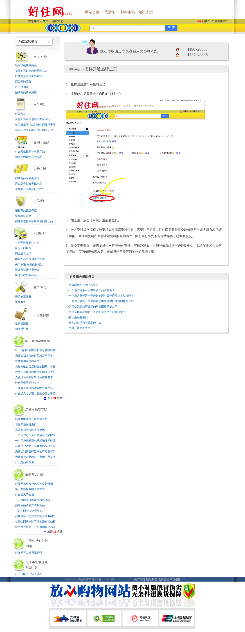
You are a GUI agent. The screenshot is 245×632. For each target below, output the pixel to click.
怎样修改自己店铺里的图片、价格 (35, 366)
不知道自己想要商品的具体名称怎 (35, 516)
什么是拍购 (22, 87)
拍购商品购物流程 (26, 92)
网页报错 (175, 579)
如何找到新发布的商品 (28, 156)
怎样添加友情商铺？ (27, 361)
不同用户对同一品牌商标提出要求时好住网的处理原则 (101, 301)
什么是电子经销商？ (27, 382)
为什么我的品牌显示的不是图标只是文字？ (94, 306)
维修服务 (20, 302)
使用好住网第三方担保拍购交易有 (35, 527)
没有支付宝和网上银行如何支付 (34, 130)
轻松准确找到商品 (26, 65)
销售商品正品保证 (26, 210)
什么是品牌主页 (24, 462)
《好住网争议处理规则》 (30, 510)
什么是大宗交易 (24, 494)
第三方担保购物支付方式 (30, 489)
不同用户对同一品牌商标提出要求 (35, 446)
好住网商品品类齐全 (27, 178)
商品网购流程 (23, 81)
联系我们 (151, 579)
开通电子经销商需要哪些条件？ (34, 388)
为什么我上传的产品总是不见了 (34, 355)
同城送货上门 (23, 253)
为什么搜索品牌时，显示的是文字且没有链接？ (97, 312)
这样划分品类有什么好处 (30, 189)
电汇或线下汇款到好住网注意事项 (35, 124)
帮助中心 (74, 69)
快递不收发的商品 (26, 275)
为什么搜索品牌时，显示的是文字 (35, 456)
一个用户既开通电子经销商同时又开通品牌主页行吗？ (101, 295)
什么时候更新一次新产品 (30, 151)
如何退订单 (22, 328)
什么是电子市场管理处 (28, 574)
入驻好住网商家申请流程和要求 (34, 377)
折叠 (58, 398)
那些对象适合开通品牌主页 (31, 419)
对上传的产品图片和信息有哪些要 (35, 350)
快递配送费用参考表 (27, 269)
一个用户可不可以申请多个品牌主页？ (92, 290)
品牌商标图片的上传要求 (30, 429)
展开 (48, 398)
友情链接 (163, 579)
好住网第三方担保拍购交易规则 (34, 483)
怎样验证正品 (23, 216)
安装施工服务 (23, 296)
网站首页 (92, 12)
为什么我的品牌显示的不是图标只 (35, 451)
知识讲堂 (145, 12)
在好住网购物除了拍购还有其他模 (35, 521)
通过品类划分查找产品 (28, 183)
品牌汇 (110, 12)
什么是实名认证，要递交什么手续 (35, 393)
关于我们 (139, 579)
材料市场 (128, 12)
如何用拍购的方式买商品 (30, 505)
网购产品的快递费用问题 (30, 259)
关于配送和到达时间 (27, 242)
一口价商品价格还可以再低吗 (32, 499)
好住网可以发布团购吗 (28, 552)
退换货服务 (22, 323)
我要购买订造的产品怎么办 (31, 70)
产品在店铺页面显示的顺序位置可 (35, 371)
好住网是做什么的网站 (28, 76)
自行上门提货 (23, 248)
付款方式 (20, 113)
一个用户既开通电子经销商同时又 (35, 440)
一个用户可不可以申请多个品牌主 (35, 435)
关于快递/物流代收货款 (29, 264)
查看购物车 (221, 21)
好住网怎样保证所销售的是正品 (34, 221)
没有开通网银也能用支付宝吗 (32, 119)
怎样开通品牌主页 (26, 424)
